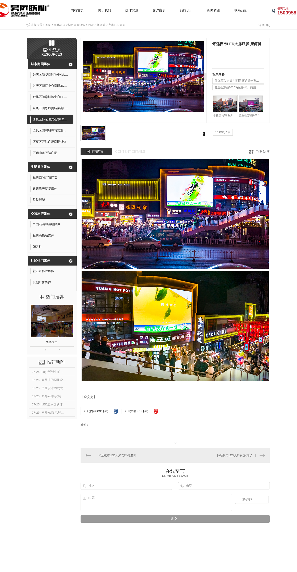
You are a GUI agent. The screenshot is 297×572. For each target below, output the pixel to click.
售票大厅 (51, 342)
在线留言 (222, 132)
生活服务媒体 (40, 167)
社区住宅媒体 (40, 260)
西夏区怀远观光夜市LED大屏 (106, 24)
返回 (264, 25)
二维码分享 (263, 151)
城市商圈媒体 (76, 24)
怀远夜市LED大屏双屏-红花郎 (117, 455)
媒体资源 (60, 24)
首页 (48, 24)
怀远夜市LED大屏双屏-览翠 (234, 455)
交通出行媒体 (40, 213)
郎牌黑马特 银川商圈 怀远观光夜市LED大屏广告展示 (239, 80)
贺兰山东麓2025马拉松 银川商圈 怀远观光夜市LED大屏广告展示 (239, 87)
